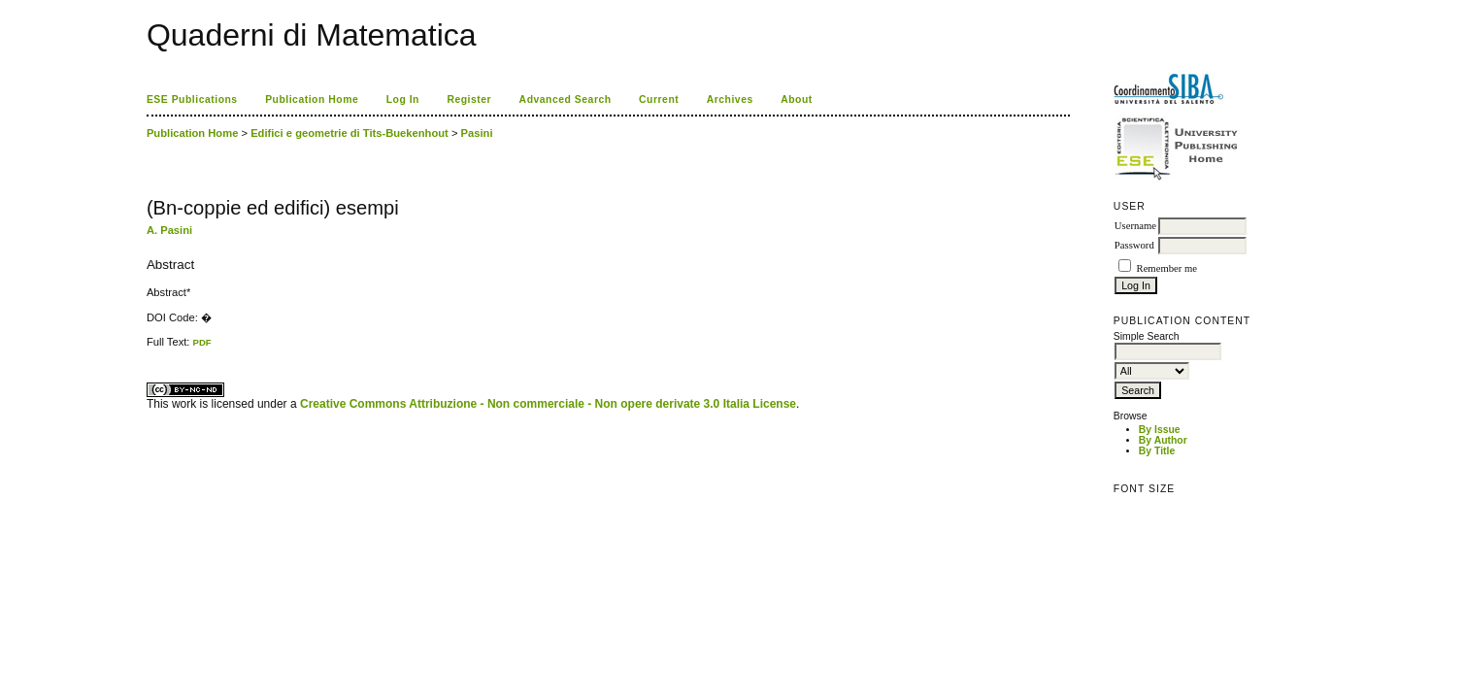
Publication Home (311, 99)
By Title (1157, 451)
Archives (730, 99)
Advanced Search (565, 99)
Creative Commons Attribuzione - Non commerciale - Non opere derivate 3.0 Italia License (548, 404)
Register (469, 99)
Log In (402, 99)
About (797, 99)
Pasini (477, 133)
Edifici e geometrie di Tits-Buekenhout (349, 133)
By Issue (1160, 429)
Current (659, 99)
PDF (202, 342)
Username (1135, 225)
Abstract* (168, 292)
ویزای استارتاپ (151, 348)
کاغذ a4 (148, 348)
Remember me (1167, 268)
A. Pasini (169, 230)
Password (1134, 245)
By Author (1163, 440)
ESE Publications (192, 99)
